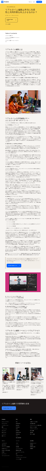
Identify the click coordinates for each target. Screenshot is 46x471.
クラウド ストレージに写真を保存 (35, 425)
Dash (17, 428)
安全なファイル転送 (33, 427)
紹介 (16, 453)
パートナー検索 (18, 459)
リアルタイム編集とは (9, 35)
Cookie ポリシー (4, 448)
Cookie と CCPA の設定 (6, 450)
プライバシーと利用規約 (6, 446)
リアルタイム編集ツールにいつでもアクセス (12, 41)
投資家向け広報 (32, 446)
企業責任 (31, 448)
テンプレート (4, 434)
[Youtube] (8, 464)
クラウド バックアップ (34, 428)
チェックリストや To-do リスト (34, 337)
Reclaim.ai (18, 434)
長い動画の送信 (32, 423)
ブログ (17, 443)
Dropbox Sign (18, 432)
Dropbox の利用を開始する (27, 356)
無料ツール (3, 435)
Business (17, 425)
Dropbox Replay (16, 63)
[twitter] (6, 26)
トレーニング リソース (5, 455)
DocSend (17, 430)
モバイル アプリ (4, 423)
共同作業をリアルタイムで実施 (20, 304)
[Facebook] (5, 464)
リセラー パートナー (19, 455)
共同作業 (9, 240)
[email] (11, 26)
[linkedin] (9, 26)
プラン (17, 435)
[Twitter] (2, 464)
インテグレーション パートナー (21, 457)
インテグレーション (5, 425)
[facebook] (7, 26)
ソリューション (4, 428)
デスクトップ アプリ (5, 421)
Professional (18, 423)
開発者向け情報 (18, 450)
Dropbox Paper (10, 62)
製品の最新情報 (18, 437)
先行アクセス (4, 432)
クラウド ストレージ (15, 61)
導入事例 (17, 446)
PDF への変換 (32, 434)
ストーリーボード (30, 342)
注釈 (12, 151)
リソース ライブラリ (19, 448)
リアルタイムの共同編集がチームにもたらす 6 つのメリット (12, 38)
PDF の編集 (32, 430)
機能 (2, 427)
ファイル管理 (29, 158)
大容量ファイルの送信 (33, 421)
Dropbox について (33, 443)
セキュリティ (4, 430)
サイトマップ (4, 453)
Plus (16, 421)
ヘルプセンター (4, 443)
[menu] (44, 2)
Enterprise (18, 427)
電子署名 (31, 432)
